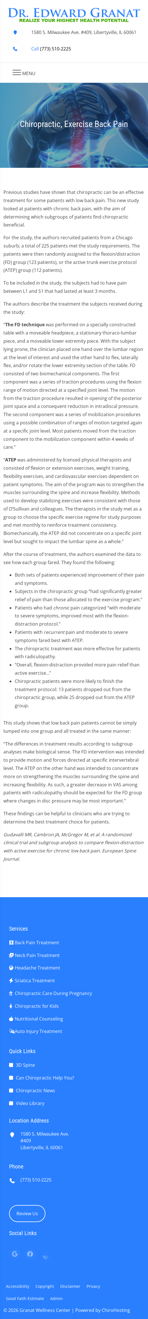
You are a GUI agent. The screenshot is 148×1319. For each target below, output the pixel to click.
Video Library (30, 1103)
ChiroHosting (116, 1310)
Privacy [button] (93, 1286)
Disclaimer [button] (70, 1286)
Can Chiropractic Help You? (45, 1078)
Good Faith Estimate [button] (25, 1298)
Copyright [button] (45, 1286)
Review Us (27, 1213)
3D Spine (25, 1065)
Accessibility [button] (17, 1286)
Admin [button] (56, 1298)
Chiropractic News (35, 1090)
